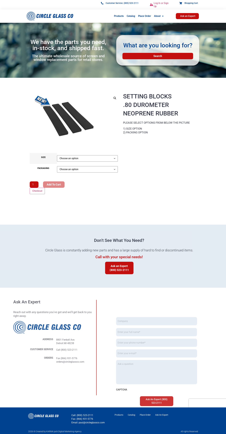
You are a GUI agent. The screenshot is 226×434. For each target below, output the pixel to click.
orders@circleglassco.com (23, 361)
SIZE (43, 157)
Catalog (131, 16)
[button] (115, 98)
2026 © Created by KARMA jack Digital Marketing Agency (55, 431)
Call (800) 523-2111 (19, 349)
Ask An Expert (161, 415)
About (159, 16)
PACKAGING (43, 168)
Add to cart (54, 184)
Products (119, 16)
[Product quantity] (34, 184)
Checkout (37, 190)
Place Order (144, 16)
